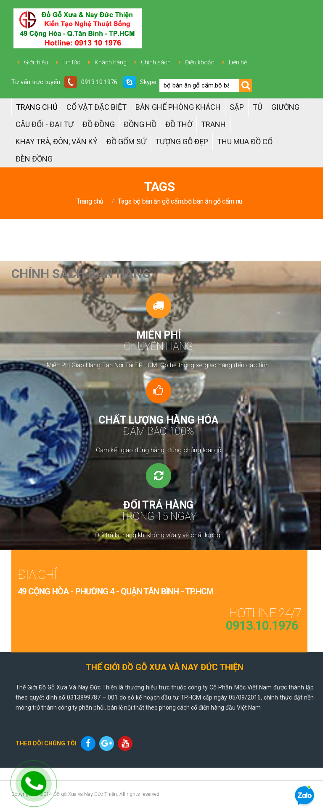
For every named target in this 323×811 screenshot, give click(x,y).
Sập (237, 107)
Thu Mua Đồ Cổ (245, 141)
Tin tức (71, 62)
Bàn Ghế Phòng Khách (178, 107)
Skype (139, 82)
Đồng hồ (140, 124)
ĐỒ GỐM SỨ (126, 141)
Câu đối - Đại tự (45, 124)
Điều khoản (199, 62)
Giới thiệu (36, 62)
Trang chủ (37, 107)
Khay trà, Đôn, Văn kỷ (57, 141)
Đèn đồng (34, 158)
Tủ (257, 107)
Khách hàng (111, 62)
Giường (285, 107)
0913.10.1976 (90, 82)
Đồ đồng (98, 124)
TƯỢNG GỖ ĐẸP (181, 141)
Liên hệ (238, 62)
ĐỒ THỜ (178, 124)
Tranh (213, 124)
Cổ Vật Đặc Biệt (96, 107)
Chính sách (156, 62)
